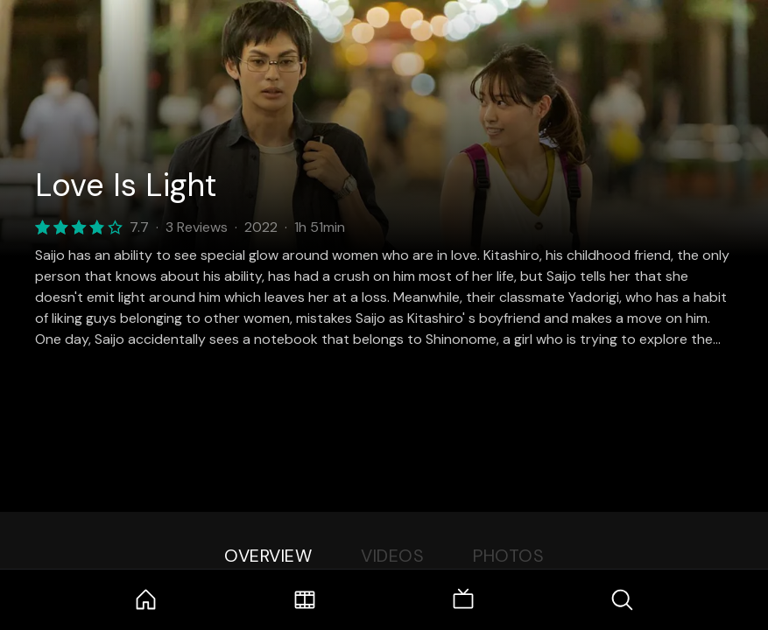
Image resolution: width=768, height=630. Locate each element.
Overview (268, 555)
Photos (508, 555)
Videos (392, 555)
